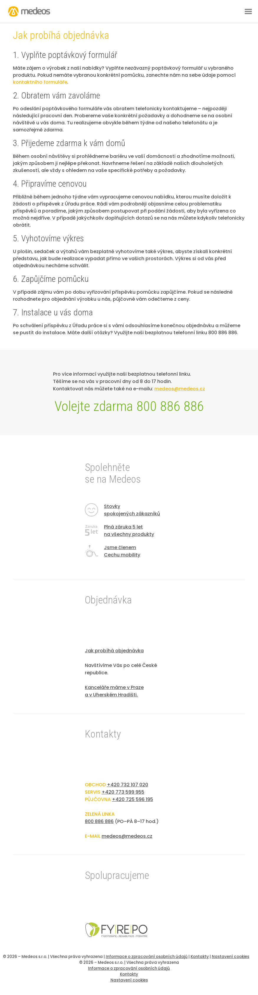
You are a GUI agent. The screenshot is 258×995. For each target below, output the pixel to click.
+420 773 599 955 (123, 792)
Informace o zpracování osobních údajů (147, 956)
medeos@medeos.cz (127, 836)
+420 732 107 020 (127, 784)
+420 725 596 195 (132, 799)
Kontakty (200, 956)
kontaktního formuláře (40, 82)
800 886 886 (99, 821)
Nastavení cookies (230, 956)
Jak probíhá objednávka (114, 650)
